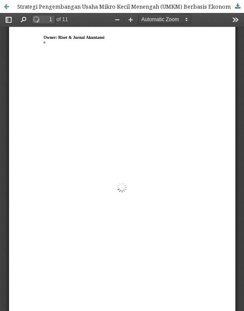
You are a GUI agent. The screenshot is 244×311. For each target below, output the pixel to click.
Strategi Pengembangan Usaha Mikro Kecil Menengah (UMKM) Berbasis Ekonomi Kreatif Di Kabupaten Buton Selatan (130, 6)
